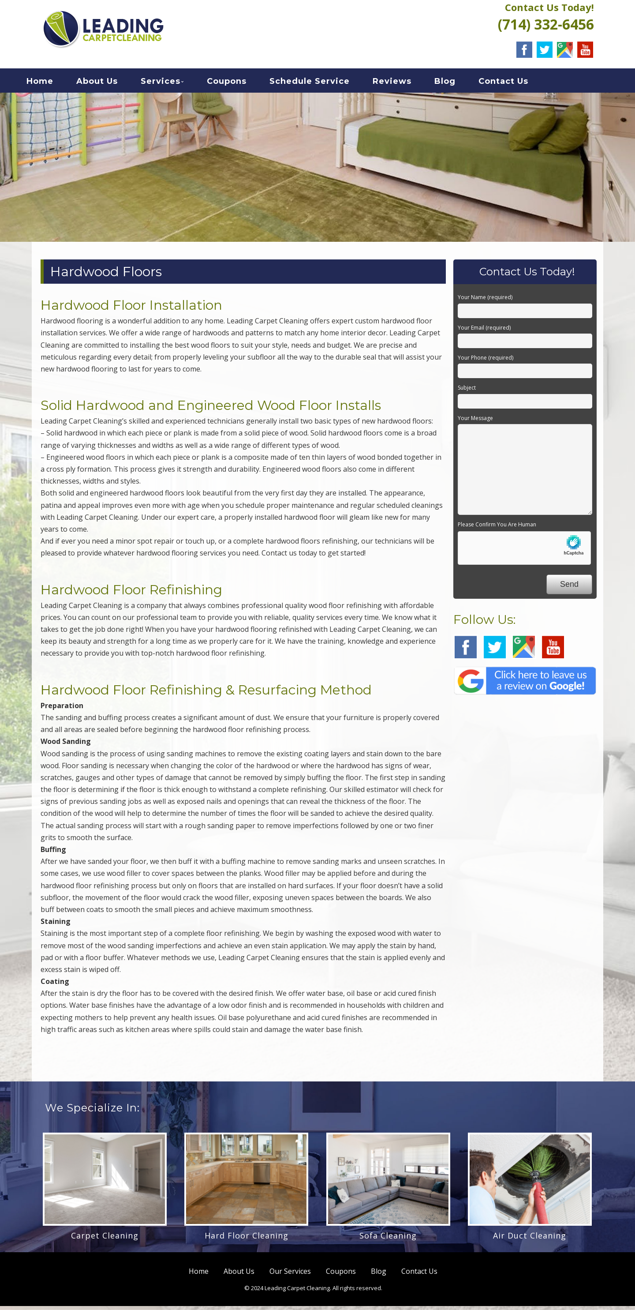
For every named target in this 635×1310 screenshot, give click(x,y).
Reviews (407, 83)
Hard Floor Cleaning (246, 1239)
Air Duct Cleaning (529, 1239)
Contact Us (518, 83)
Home (54, 83)
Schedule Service (324, 83)
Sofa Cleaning (388, 1239)
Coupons (241, 83)
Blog (460, 83)
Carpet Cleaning (104, 1239)
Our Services (290, 1275)
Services (175, 83)
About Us (112, 83)
